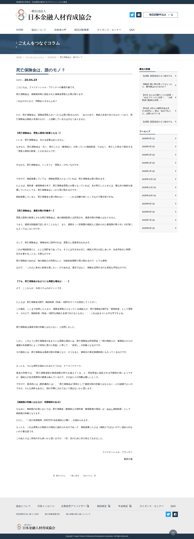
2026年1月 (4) (148, 171)
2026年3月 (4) (148, 155)
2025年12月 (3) (149, 179)
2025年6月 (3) (148, 228)
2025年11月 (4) (149, 187)
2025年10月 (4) (149, 195)
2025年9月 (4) (148, 203)
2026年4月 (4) (148, 146)
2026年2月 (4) (148, 163)
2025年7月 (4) (148, 220)
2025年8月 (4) (148, 212)
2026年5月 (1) (148, 138)
